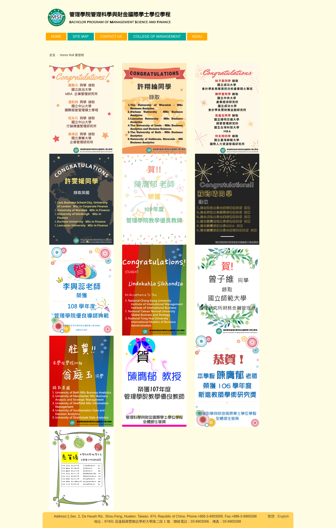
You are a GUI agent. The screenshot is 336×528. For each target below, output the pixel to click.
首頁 (52, 55)
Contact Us (111, 36)
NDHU (197, 36)
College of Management (157, 36)
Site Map (81, 36)
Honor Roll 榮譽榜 (72, 55)
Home (56, 36)
